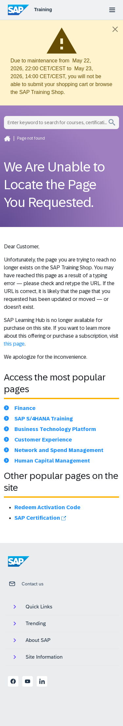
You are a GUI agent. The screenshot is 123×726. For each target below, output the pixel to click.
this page (14, 344)
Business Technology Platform (55, 429)
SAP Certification (40, 518)
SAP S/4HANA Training (43, 418)
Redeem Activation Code (47, 507)
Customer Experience (43, 439)
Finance (24, 408)
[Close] (115, 29)
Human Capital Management (52, 461)
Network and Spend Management (58, 450)
